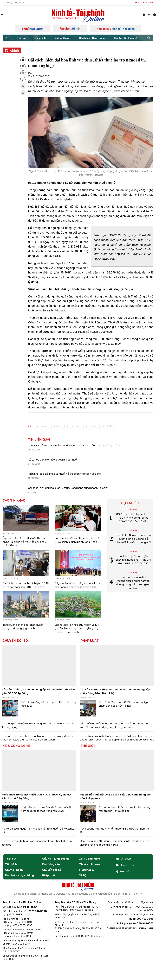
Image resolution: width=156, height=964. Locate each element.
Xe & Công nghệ (16, 745)
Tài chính (40, 37)
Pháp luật (90, 640)
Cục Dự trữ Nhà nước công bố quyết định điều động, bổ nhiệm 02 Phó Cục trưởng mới (133, 538)
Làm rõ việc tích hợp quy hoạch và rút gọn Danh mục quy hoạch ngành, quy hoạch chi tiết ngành (77, 628)
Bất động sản (51, 864)
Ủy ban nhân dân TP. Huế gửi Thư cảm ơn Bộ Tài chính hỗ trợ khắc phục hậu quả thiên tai (25, 541)
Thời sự (21, 37)
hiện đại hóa (108, 426)
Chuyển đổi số (15, 640)
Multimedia (86, 869)
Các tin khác (14, 500)
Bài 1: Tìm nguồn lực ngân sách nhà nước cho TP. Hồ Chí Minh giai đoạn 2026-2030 (133, 559)
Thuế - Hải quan (89, 864)
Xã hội (83, 875)
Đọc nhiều (130, 503)
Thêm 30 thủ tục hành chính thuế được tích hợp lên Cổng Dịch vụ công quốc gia (75, 445)
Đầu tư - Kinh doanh (125, 37)
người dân (90, 426)
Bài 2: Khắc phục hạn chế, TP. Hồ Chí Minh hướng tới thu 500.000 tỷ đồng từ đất (133, 517)
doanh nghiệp (41, 426)
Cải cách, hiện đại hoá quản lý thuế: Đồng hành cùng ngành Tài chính (68, 487)
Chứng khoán (62, 37)
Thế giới (88, 745)
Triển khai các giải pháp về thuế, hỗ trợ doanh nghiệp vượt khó (64, 473)
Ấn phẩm (123, 858)
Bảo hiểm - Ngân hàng (92, 37)
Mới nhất (123, 871)
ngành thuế (59, 426)
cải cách (75, 426)
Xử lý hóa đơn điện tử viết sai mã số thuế (52, 459)
